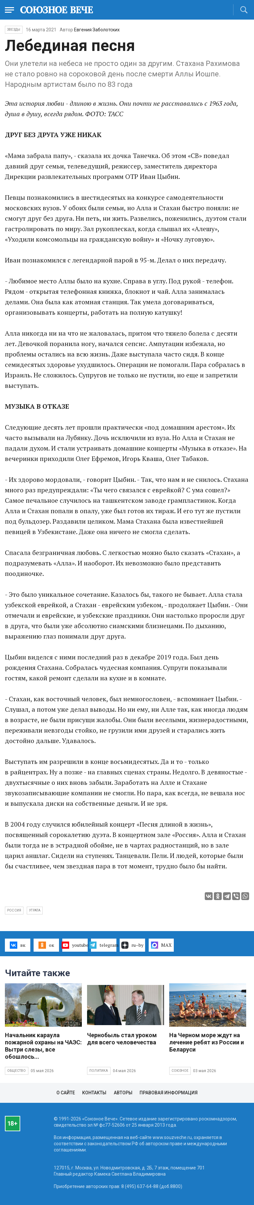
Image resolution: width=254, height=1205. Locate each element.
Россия (14, 910)
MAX (161, 945)
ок (46, 945)
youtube (75, 945)
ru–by (132, 945)
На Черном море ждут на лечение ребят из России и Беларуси (206, 1042)
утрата (34, 910)
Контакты (94, 1092)
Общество (16, 1070)
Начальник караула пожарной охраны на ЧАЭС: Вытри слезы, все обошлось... (43, 1046)
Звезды (13, 29)
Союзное (180, 1070)
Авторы (123, 1092)
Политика (98, 1070)
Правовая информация (169, 1092)
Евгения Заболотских (97, 29)
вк (17, 945)
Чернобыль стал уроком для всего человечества (122, 1039)
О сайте (65, 1092)
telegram (103, 945)
